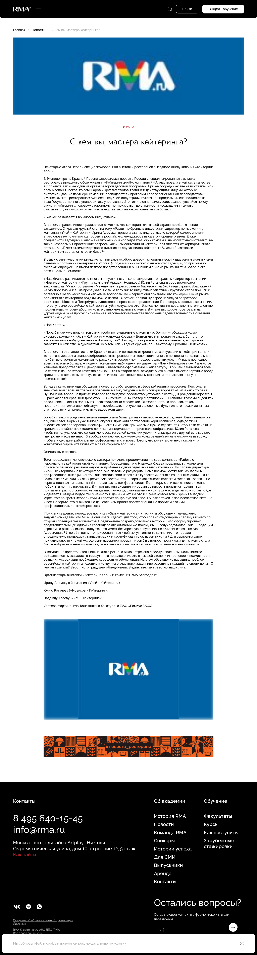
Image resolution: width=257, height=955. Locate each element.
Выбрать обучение (223, 9)
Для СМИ (164, 857)
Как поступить (221, 832)
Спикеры (164, 840)
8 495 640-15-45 (48, 818)
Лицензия (19, 923)
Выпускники (168, 865)
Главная (19, 30)
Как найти (24, 855)
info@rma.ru (39, 829)
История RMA (170, 816)
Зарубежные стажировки (219, 843)
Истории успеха (173, 849)
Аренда (163, 873)
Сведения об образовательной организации (43, 920)
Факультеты (218, 816)
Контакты (165, 881)
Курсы (211, 824)
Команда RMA (170, 832)
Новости (38, 30)
